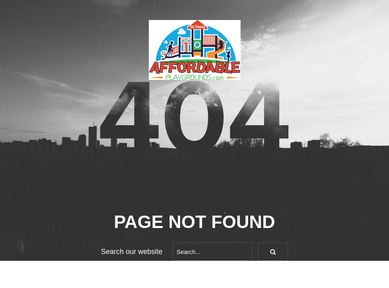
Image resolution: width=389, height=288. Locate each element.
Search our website (131, 252)
